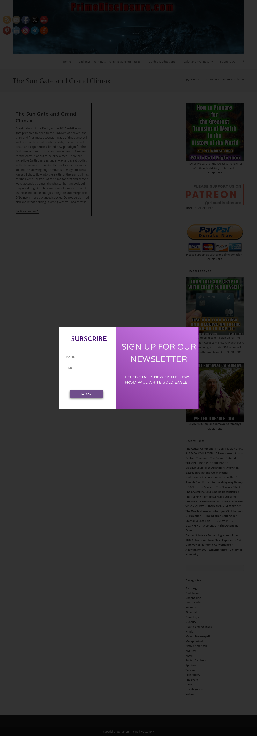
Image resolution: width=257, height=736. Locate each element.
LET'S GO (86, 393)
